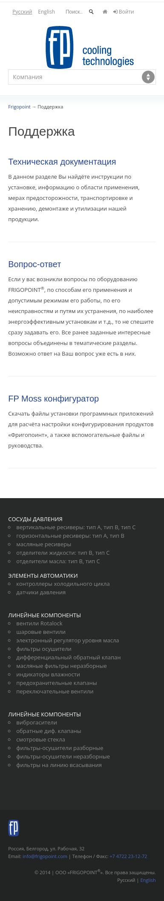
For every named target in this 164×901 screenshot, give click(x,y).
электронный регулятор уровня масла (67, 640)
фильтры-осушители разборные (59, 748)
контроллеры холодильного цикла (63, 583)
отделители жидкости (45, 552)
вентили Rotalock (39, 623)
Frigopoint (19, 106)
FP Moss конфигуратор (53, 398)
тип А (93, 527)
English (46, 11)
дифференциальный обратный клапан (68, 657)
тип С (128, 527)
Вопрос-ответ (34, 264)
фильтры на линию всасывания (59, 765)
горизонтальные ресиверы (52, 535)
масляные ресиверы (43, 544)
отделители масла (40, 561)
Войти (123, 11)
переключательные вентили (54, 691)
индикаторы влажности (48, 674)
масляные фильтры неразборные (61, 666)
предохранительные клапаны (56, 683)
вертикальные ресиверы (49, 527)
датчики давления (41, 592)
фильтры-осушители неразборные (63, 756)
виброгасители (36, 722)
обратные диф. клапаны (48, 731)
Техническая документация (62, 161)
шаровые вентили (41, 632)
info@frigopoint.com (45, 856)
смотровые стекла (40, 739)
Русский (22, 11)
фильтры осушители (44, 649)
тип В (111, 527)
